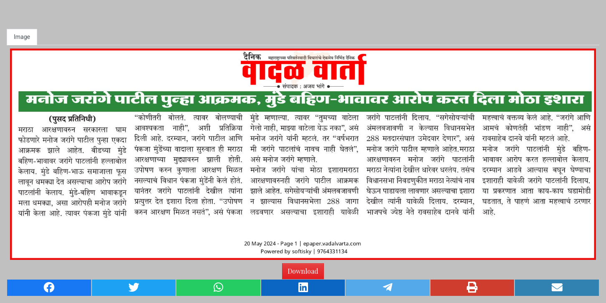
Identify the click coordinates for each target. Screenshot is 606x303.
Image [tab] (22, 36)
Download (303, 271)
